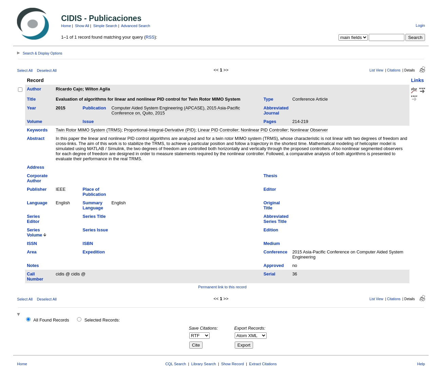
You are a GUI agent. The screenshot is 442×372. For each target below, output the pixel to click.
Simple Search (105, 26)
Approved (274, 265)
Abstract (35, 138)
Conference (275, 251)
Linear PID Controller (218, 129)
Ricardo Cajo (69, 88)
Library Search (203, 364)
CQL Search (175, 364)
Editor (270, 189)
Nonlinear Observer (309, 129)
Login (420, 25)
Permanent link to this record (222, 287)
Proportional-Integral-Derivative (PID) (159, 129)
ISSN (32, 243)
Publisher (36, 189)
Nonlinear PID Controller (264, 129)
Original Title (272, 205)
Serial (269, 273)
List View (376, 70)
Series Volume (34, 232)
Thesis (270, 175)
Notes (33, 265)
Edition (271, 229)
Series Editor (33, 219)
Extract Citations (262, 364)
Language (37, 202)
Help (421, 364)
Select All (25, 70)
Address (35, 167)
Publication (94, 107)
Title (31, 99)
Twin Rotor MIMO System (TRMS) (88, 129)
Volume (34, 121)
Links (417, 80)
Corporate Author (37, 178)
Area (31, 251)
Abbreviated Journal (276, 110)
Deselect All (47, 70)
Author (34, 88)
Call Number (35, 276)
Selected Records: (102, 320)
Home (66, 26)
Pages (270, 121)
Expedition (94, 251)
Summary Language (93, 205)
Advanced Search (135, 26)
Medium (272, 243)
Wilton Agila (97, 88)
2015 (60, 107)
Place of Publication (94, 192)
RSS (150, 37)
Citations (394, 70)
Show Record (232, 364)
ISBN (88, 243)
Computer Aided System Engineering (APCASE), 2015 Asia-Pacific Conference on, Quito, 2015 (176, 110)
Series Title (94, 216)
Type (268, 99)
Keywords (37, 129)
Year (31, 107)
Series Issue (95, 229)
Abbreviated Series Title (276, 219)
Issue (88, 121)
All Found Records (51, 320)
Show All (82, 26)
